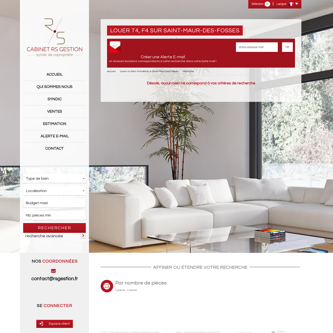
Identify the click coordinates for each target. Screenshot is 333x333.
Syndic (55, 99)
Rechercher (54, 228)
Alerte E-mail (55, 136)
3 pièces (132, 290)
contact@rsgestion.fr (54, 278)
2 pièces (120, 290)
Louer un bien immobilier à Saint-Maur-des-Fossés (149, 71)
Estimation (54, 124)
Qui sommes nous (54, 87)
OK (287, 47)
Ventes (54, 112)
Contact (54, 149)
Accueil (54, 75)
